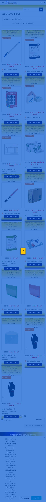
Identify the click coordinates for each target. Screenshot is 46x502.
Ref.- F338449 (11, 277)
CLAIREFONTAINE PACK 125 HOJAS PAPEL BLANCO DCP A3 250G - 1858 (34, 225)
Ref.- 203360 (11, 181)
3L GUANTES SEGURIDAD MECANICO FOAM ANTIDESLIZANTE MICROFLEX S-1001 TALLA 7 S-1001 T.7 (34, 321)
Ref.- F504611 (34, 327)
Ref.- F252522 (34, 181)
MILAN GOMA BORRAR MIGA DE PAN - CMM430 (34, 80)
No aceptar (25, 498)
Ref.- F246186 (11, 135)
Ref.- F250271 (11, 85)
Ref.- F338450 (34, 277)
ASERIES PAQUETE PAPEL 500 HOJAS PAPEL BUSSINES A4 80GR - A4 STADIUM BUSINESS (35, 33)
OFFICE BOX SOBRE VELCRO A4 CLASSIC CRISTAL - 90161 (11, 320)
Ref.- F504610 (11, 375)
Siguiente (40, 420)
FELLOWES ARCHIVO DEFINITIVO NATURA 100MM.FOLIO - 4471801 (34, 177)
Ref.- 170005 (34, 83)
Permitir (36, 498)
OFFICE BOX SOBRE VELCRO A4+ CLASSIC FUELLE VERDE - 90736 (11, 273)
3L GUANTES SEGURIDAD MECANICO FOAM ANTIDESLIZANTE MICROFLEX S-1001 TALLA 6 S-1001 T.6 (11, 369)
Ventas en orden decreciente (23, 19)
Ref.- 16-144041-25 (34, 133)
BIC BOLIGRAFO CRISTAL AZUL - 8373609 (11, 32)
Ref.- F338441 (11, 323)
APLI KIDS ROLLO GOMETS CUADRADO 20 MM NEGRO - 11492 (11, 81)
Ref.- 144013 (34, 37)
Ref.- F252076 (34, 229)
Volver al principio (34, 425)
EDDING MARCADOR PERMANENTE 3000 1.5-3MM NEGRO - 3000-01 (11, 177)
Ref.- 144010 (11, 229)
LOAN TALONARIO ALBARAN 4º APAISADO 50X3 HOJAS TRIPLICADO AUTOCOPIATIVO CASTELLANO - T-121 (11, 130)
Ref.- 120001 (11, 35)
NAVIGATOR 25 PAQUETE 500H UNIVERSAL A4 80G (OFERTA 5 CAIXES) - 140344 (34, 129)
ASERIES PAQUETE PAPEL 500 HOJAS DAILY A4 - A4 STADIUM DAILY (11, 225)
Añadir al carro (11, 75)
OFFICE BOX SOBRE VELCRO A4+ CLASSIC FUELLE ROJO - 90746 (34, 273)
